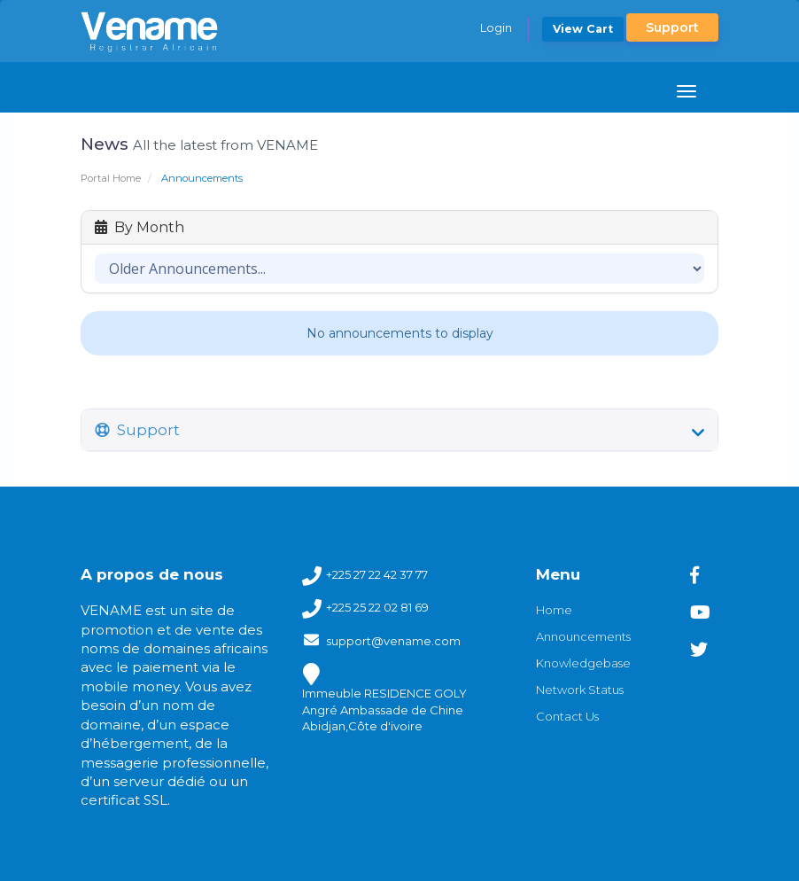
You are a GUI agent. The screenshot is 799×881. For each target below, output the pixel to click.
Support (672, 27)
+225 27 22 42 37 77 (377, 575)
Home (554, 610)
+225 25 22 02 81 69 (377, 608)
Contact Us (567, 716)
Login (496, 27)
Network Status (580, 689)
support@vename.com (393, 641)
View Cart (583, 28)
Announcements (583, 636)
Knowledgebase (583, 663)
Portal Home (111, 178)
